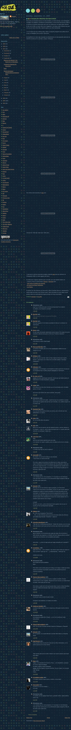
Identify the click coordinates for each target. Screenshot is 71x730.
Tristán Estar (6, 226)
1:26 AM (35, 373)
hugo (34, 418)
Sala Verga (5, 211)
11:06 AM (35, 612)
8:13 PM (35, 700)
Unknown (35, 367)
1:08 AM (35, 603)
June (5, 82)
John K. (4, 162)
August (6, 77)
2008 (4, 46)
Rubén (4, 204)
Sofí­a (4, 219)
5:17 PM (35, 406)
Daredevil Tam (37, 409)
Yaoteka (5, 231)
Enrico (34, 330)
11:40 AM (35, 557)
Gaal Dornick (36, 641)
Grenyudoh (36, 684)
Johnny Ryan (6, 165)
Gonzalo (5, 149)
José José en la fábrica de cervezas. (36, 283)
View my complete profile (6, 26)
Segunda (50, 281)
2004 (4, 103)
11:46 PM (35, 444)
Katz (4, 173)
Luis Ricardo (6, 182)
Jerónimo (5, 160)
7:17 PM (35, 482)
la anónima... (36, 547)
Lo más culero (6, 178)
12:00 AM (35, 363)
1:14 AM (35, 690)
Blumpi (4, 123)
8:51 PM (35, 343)
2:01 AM (35, 451)
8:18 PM (35, 336)
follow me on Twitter (14, 37)
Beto (4, 121)
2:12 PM (35, 528)
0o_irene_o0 (36, 376)
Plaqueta (5, 195)
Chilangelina (6, 134)
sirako (34, 385)
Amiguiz (4, 118)
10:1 (4, 112)
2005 (4, 100)
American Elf (6, 116)
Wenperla (5, 228)
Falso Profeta (6, 145)
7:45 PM (35, 508)
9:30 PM (35, 657)
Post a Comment (32, 714)
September (7, 58)
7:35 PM (35, 311)
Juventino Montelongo (39, 522)
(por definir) (5, 110)
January (6, 95)
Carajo (4, 129)
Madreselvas (6, 184)
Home (48, 717)
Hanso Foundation (7, 154)
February (6, 92)
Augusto (35, 486)
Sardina (4, 213)
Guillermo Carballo (38, 606)
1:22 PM (35, 637)
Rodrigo (4, 202)
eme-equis (5, 140)
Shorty (4, 215)
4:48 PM (35, 544)
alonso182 (35, 455)
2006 (4, 98)
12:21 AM (35, 681)
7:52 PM (35, 318)
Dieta (5, 68)
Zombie (4, 233)
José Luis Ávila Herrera (8, 169)
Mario (4, 189)
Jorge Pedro (6, 167)
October (6, 55)
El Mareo (35, 356)
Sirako (4, 217)
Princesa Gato (6, 197)
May (5, 85)
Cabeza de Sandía (7, 127)
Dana (34, 661)
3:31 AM (35, 395)
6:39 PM (35, 422)
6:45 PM (35, 471)
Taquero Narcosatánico (39, 577)
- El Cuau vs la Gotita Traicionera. (34, 285)
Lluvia (4, 176)
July (5, 80)
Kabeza (35, 511)
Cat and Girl (6, 132)
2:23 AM (35, 519)
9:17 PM (35, 711)
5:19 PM (35, 415)
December (7, 50)
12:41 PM (35, 628)
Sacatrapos (5, 208)
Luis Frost (35, 436)
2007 (4, 48)
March (6, 90)
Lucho (4, 180)
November (7, 53)
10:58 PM (35, 433)
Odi (3, 193)
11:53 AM (35, 621)
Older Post (67, 717)
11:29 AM (35, 674)
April (5, 87)
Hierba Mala (6, 156)
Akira (4, 114)
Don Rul (35, 314)
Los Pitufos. (30, 287)
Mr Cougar (5, 191)
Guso (4, 151)
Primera (45, 281)
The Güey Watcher (7, 224)
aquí (54, 274)
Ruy (4, 206)
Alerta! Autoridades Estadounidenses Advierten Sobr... (11, 72)
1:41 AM (35, 382)
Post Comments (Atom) (39, 720)
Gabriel (4, 147)
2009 (4, 43)
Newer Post (29, 717)
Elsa (4, 138)
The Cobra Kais (6, 222)
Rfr (3, 200)
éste (42, 192)
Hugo (4, 158)
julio (34, 425)
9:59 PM (35, 352)
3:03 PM (35, 592)
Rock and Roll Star (38, 346)
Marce (4, 186)
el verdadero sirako (38, 677)
